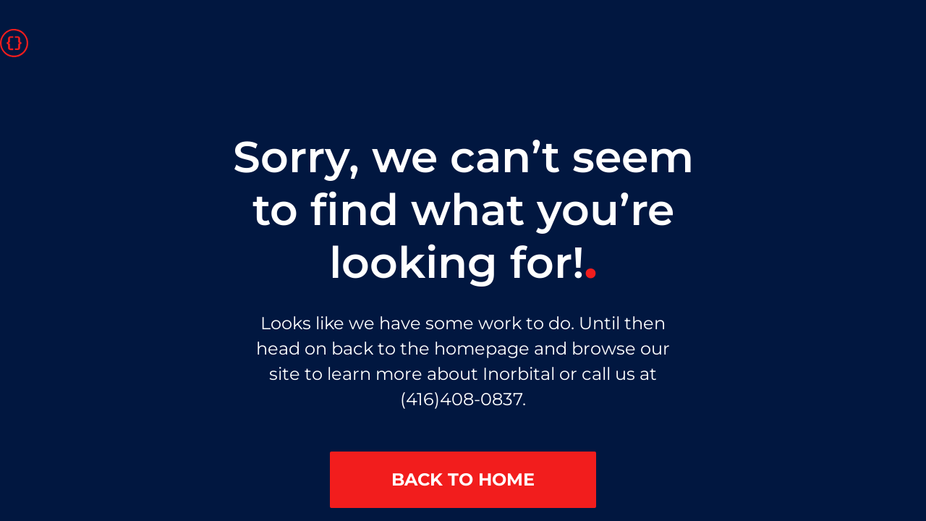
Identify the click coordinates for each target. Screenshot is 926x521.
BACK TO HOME (463, 479)
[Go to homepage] (14, 42)
